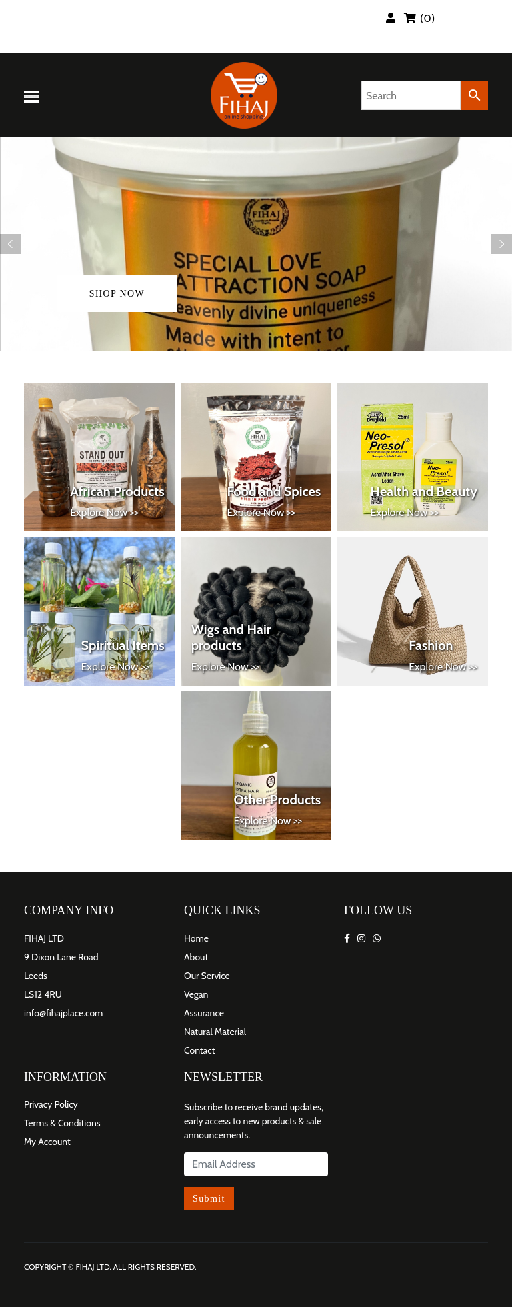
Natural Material (215, 1032)
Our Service (207, 976)
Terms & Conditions (62, 1123)
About (196, 957)
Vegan (196, 994)
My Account (47, 1142)
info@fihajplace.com (63, 1013)
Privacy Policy (51, 1104)
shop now (117, 294)
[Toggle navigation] (34, 95)
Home (196, 938)
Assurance (204, 1013)
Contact (199, 1050)
